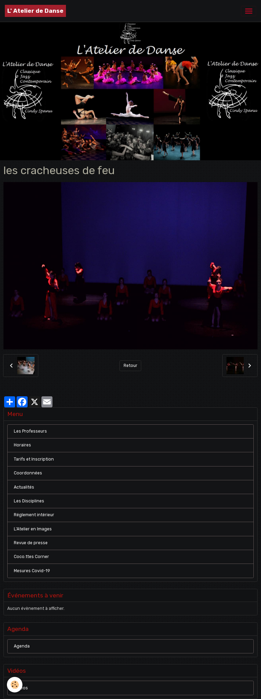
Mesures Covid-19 (32, 570)
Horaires (22, 445)
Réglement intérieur (34, 514)
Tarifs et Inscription (34, 459)
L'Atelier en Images (33, 529)
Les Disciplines (29, 501)
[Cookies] (14, 684)
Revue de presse (31, 542)
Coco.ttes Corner (31, 556)
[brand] (35, 11)
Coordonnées (28, 473)
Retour (130, 365)
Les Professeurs (30, 431)
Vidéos (21, 688)
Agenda (22, 646)
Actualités (24, 487)
